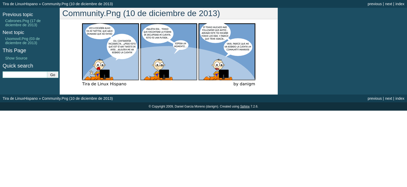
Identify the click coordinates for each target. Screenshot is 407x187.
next (388, 4)
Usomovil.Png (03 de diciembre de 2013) (22, 41)
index (400, 4)
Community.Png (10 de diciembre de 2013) (77, 4)
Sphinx (245, 106)
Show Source (16, 58)
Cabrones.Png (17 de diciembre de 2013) (23, 23)
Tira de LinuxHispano (20, 4)
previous (375, 4)
